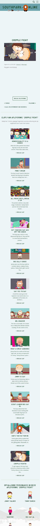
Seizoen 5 (18, 64)
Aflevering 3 (24, 64)
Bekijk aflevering (20, 98)
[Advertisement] (20, 23)
